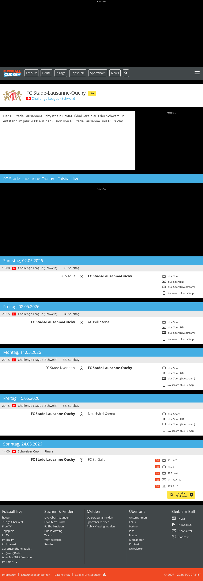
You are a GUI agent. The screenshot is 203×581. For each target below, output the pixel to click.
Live (92, 93)
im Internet (9, 544)
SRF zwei (173, 473)
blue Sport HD (176, 282)
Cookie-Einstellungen (88, 575)
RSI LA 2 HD (174, 480)
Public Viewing (53, 531)
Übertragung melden (100, 517)
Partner (134, 526)
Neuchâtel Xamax (102, 413)
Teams (48, 535)
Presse (133, 535)
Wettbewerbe (52, 540)
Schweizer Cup (28, 451)
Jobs (131, 531)
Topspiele (8, 531)
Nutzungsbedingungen (35, 575)
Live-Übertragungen (56, 517)
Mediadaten (136, 540)
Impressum (9, 575)
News (115, 73)
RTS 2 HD (173, 486)
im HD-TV (8, 540)
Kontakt (134, 544)
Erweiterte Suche (54, 522)
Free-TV (31, 73)
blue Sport (174, 276)
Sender (48, 544)
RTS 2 (171, 467)
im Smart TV (9, 562)
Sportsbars (98, 73)
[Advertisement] (101, 34)
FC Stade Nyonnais (60, 367)
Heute (46, 73)
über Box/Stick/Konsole (17, 557)
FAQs (132, 522)
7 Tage (60, 73)
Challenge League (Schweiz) (53, 98)
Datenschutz (62, 575)
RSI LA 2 (172, 460)
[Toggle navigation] (197, 73)
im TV (5, 535)
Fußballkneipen (54, 526)
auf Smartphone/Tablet (16, 549)
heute (6, 517)
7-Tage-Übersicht (12, 522)
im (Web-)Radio (11, 553)
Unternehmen (138, 517)
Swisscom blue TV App (181, 293)
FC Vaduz (68, 276)
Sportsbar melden (98, 522)
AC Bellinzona (98, 322)
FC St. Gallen (98, 459)
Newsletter (136, 549)
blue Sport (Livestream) (181, 287)
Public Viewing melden (101, 526)
